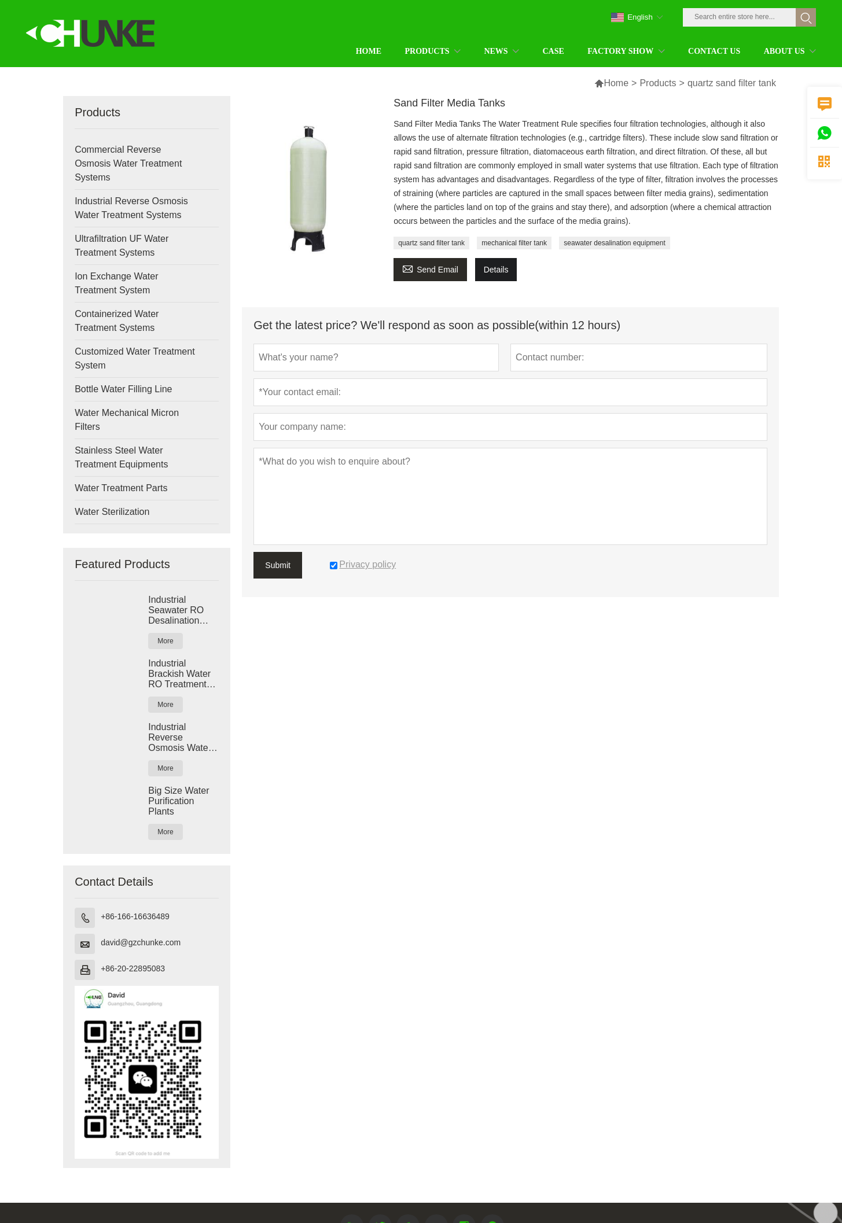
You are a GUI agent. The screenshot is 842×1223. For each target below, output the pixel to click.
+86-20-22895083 (133, 968)
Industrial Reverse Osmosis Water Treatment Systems (131, 208)
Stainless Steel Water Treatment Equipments (121, 457)
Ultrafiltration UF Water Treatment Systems (121, 245)
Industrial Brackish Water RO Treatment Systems (179, 674)
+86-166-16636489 (135, 916)
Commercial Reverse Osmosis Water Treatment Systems (128, 163)
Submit (278, 565)
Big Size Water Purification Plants (178, 801)
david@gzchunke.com (141, 942)
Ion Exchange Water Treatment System (116, 283)
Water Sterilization (112, 512)
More (165, 641)
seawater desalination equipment (614, 243)
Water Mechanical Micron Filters (127, 420)
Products (657, 83)
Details (496, 269)
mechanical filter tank (514, 243)
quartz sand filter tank (431, 243)
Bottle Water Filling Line (123, 389)
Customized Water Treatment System (134, 358)
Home (616, 83)
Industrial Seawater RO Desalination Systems (176, 610)
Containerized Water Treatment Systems (117, 321)
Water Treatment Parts (121, 488)
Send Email (430, 268)
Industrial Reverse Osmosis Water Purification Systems (179, 737)
